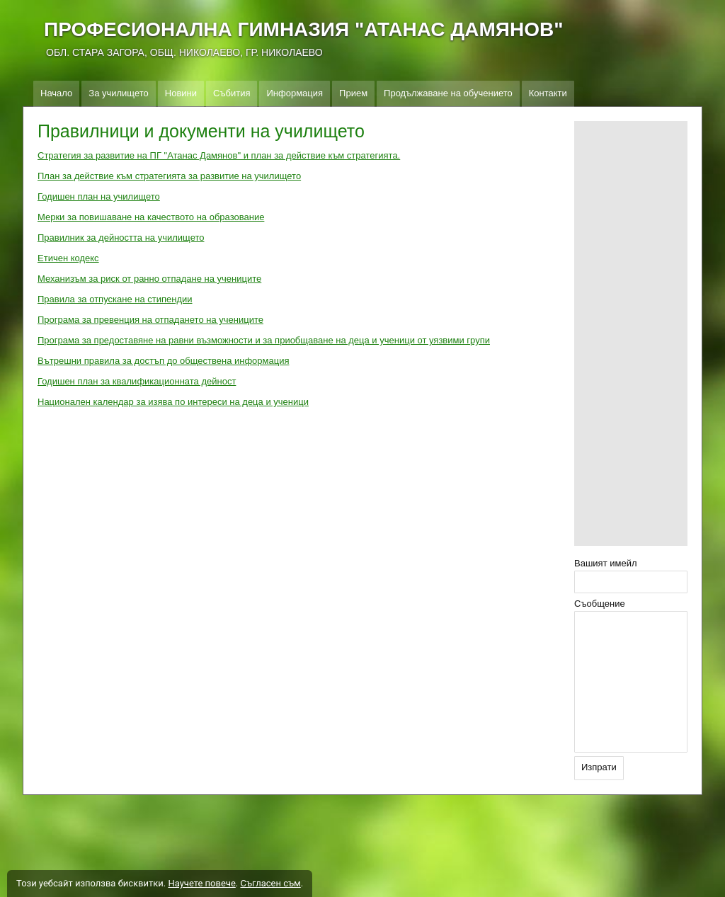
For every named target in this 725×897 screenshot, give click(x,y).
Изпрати (599, 767)
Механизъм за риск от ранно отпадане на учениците (149, 278)
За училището (118, 93)
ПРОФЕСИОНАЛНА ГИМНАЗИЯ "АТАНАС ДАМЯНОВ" (303, 29)
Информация (294, 93)
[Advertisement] (630, 333)
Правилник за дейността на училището (121, 237)
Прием (353, 93)
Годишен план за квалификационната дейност (137, 381)
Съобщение (599, 603)
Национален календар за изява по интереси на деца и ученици (173, 401)
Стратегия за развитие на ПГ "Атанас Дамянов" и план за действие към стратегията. (219, 155)
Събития (231, 93)
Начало (56, 93)
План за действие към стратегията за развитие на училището (169, 176)
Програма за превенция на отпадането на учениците (150, 319)
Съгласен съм (270, 883)
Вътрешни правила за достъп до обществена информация (164, 360)
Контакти (548, 93)
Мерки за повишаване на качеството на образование (151, 217)
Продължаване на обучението (448, 93)
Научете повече (201, 883)
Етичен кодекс (68, 258)
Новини (181, 93)
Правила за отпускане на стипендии (115, 299)
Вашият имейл (605, 563)
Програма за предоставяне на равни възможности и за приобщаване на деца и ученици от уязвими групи (264, 340)
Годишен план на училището (99, 196)
